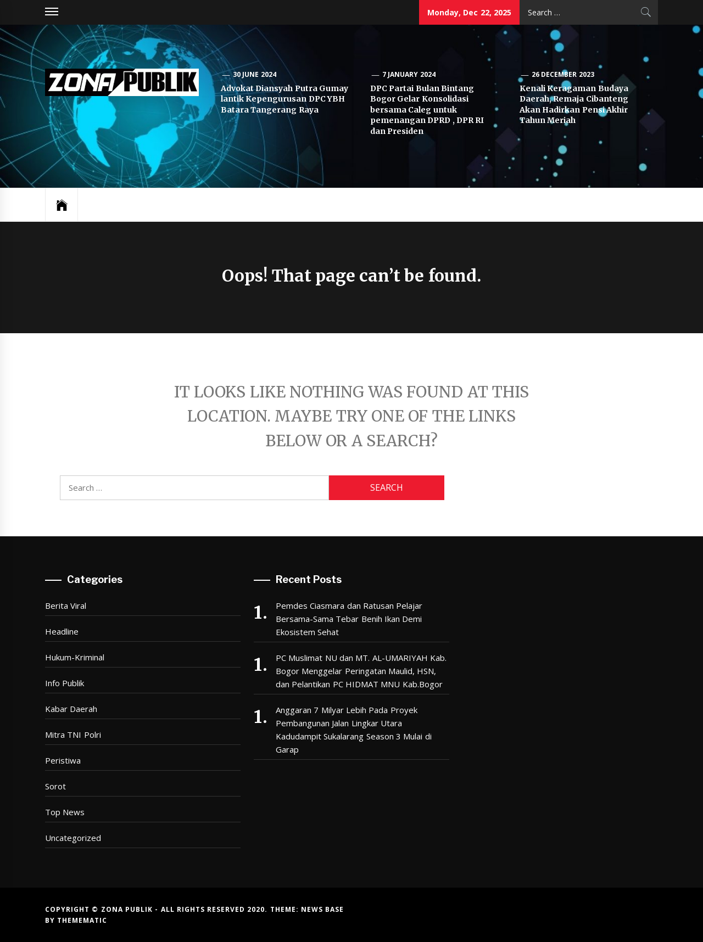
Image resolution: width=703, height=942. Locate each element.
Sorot (55, 786)
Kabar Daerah (71, 708)
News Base (322, 909)
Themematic (82, 920)
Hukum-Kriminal (74, 657)
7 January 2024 (409, 74)
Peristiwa (63, 760)
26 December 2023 (563, 74)
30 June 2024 (254, 74)
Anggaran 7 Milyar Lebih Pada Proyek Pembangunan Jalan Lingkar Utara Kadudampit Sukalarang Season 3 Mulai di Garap (354, 729)
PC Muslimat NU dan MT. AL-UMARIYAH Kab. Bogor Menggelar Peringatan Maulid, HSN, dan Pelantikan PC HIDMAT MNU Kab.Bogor (361, 670)
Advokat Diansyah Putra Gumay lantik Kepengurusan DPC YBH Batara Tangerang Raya (284, 99)
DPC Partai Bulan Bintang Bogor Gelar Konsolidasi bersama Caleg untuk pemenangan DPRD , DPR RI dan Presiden (427, 109)
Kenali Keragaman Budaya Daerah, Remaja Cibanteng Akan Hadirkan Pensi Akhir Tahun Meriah (574, 104)
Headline (62, 631)
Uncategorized (73, 837)
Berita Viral (65, 605)
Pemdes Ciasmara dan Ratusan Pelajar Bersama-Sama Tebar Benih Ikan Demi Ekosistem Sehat (349, 618)
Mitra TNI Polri (73, 734)
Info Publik (64, 682)
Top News (65, 811)
